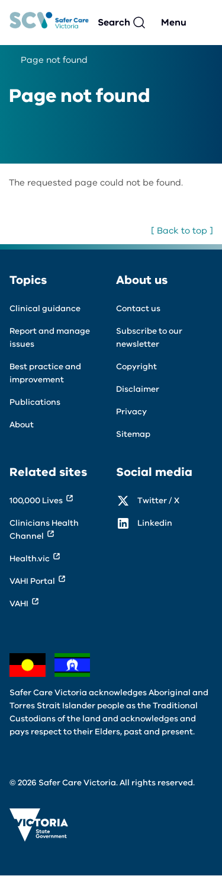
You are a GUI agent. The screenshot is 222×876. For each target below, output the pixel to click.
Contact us (138, 308)
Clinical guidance (45, 308)
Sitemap (133, 434)
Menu (173, 22)
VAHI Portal (32, 581)
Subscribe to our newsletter (149, 337)
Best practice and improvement (45, 373)
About (21, 424)
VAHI (18, 603)
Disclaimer (137, 389)
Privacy (131, 411)
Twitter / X (158, 500)
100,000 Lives (36, 500)
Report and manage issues (49, 337)
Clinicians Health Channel (44, 529)
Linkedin (154, 523)
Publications (34, 402)
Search (114, 22)
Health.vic (29, 558)
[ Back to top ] (182, 230)
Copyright (136, 366)
